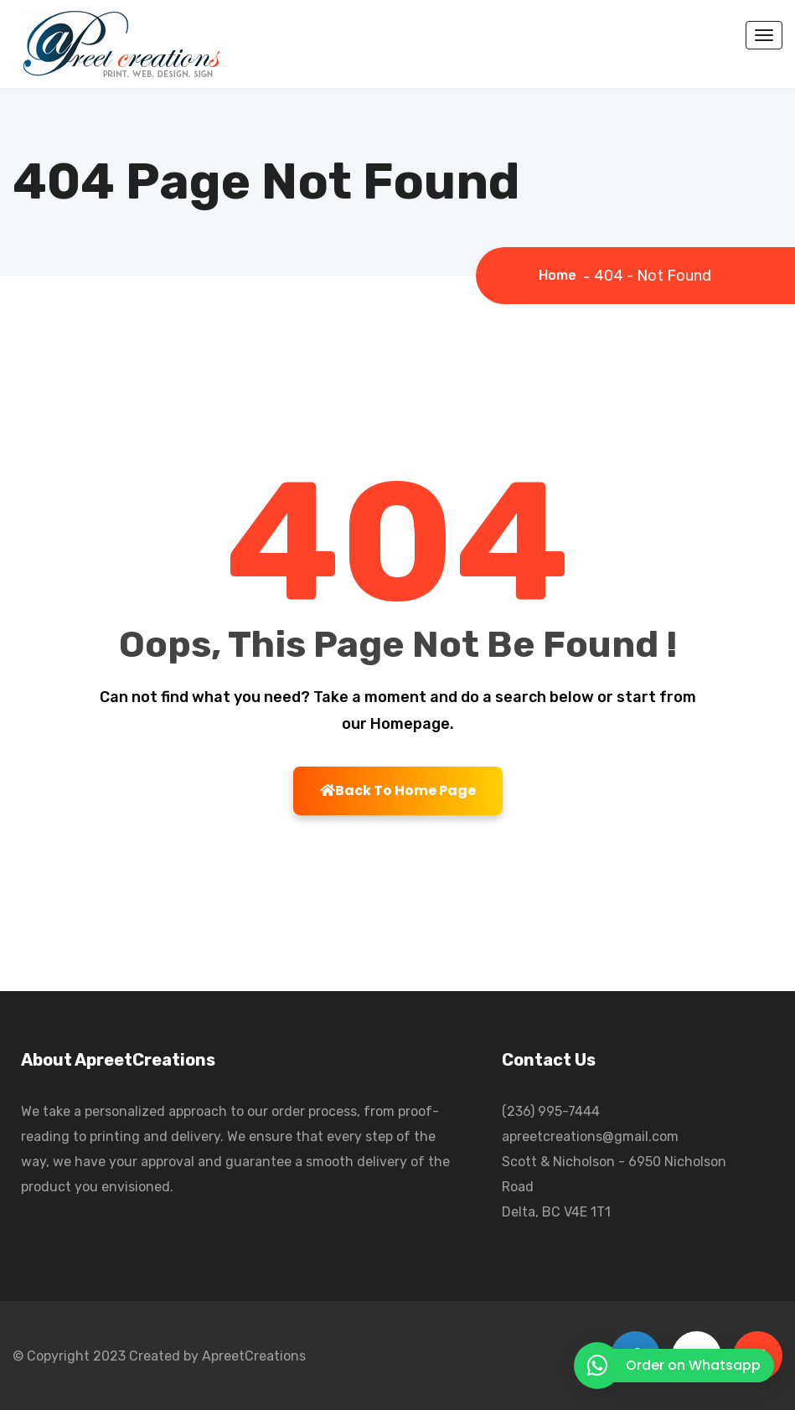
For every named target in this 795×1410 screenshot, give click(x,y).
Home (561, 275)
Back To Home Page (398, 790)
